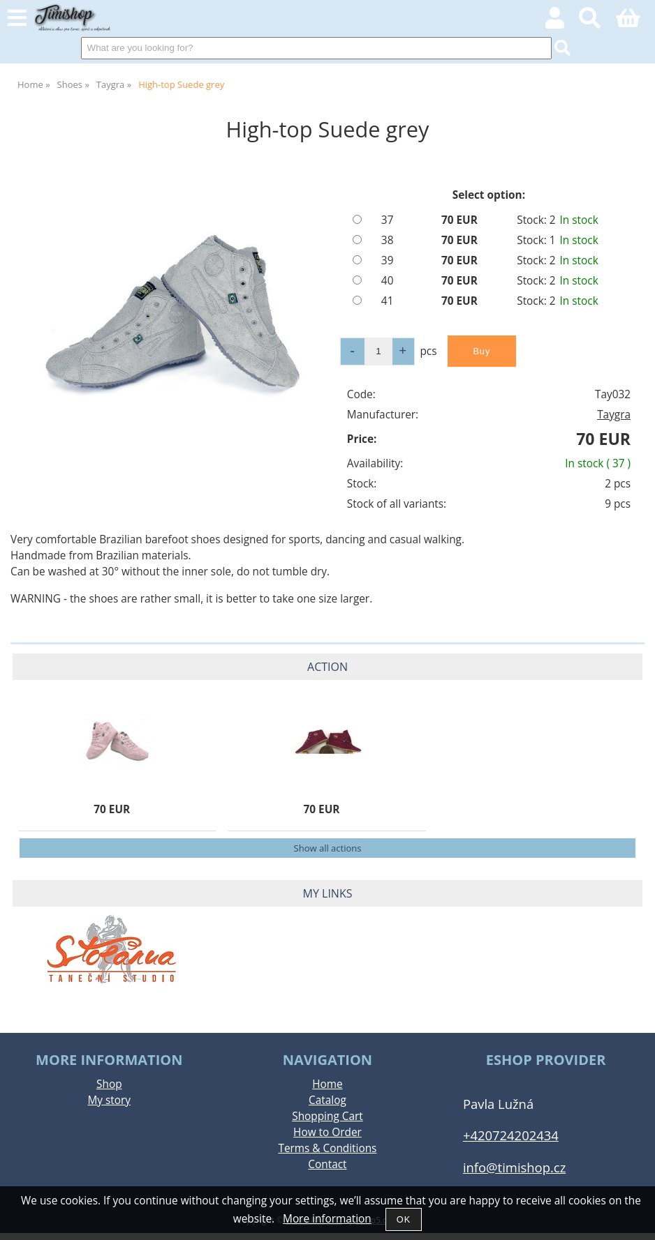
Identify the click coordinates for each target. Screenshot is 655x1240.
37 (387, 220)
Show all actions (328, 848)
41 (387, 301)
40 (387, 280)
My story (109, 1100)
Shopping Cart (327, 1116)
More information (327, 1218)
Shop (109, 1084)
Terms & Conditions (327, 1148)
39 (387, 260)
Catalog (327, 1100)
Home (327, 1084)
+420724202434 (511, 1135)
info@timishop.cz (514, 1167)
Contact (327, 1164)
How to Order (327, 1132)
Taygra (614, 414)
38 (387, 240)
